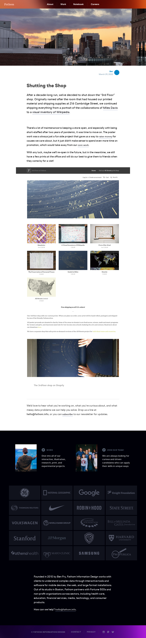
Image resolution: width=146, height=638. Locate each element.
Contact (76, 631)
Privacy (91, 631)
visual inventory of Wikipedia (50, 112)
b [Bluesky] (113, 632)
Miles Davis (110, 108)
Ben (111, 71)
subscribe (68, 414)
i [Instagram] (104, 632)
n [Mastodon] (108, 632)
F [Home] (9, 4)
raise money (106, 136)
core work (83, 145)
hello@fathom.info (65, 609)
